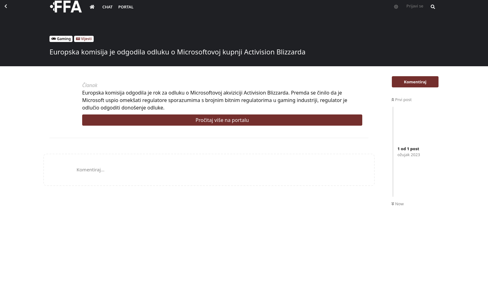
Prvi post (402, 99)
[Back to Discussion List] (11, 11)
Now (398, 204)
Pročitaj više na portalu (222, 120)
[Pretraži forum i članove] (431, 11)
